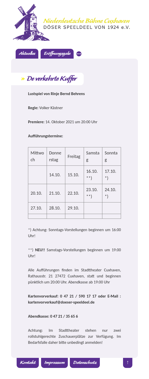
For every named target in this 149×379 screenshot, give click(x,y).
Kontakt (28, 363)
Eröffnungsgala (57, 54)
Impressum (54, 363)
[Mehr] (79, 55)
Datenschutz (85, 363)
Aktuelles (27, 54)
